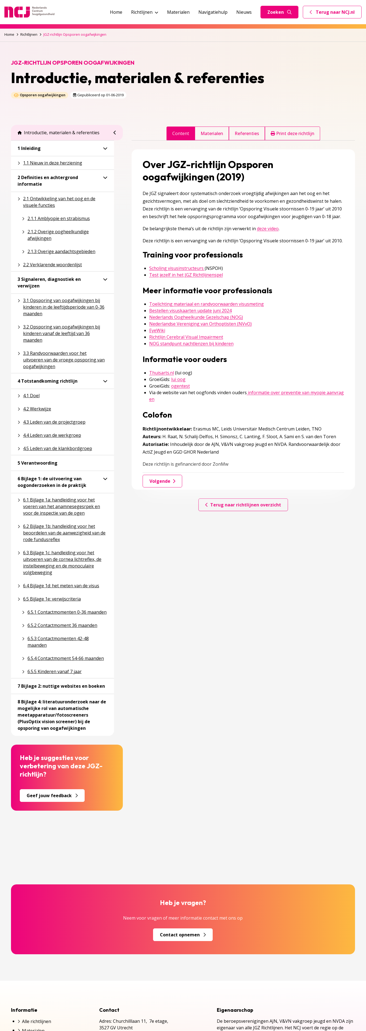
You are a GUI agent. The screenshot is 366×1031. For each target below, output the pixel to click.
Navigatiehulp (213, 12)
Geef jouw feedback (52, 796)
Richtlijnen (144, 12)
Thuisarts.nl (161, 373)
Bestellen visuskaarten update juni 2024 (190, 311)
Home (116, 12)
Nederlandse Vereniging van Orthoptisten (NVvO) (200, 324)
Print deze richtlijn (292, 133)
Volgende (162, 481)
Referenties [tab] (247, 133)
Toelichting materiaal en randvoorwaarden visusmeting (206, 304)
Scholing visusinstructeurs (177, 268)
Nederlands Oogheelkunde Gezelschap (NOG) (196, 317)
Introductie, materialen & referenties (58, 133)
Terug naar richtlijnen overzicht (243, 505)
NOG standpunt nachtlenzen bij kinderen (191, 344)
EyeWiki (157, 330)
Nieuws (244, 12)
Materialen (178, 12)
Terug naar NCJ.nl (335, 13)
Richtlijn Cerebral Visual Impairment (186, 337)
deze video (268, 229)
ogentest (180, 386)
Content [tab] (180, 133)
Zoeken (279, 12)
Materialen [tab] (212, 133)
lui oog (178, 379)
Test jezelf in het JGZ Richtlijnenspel (186, 275)
